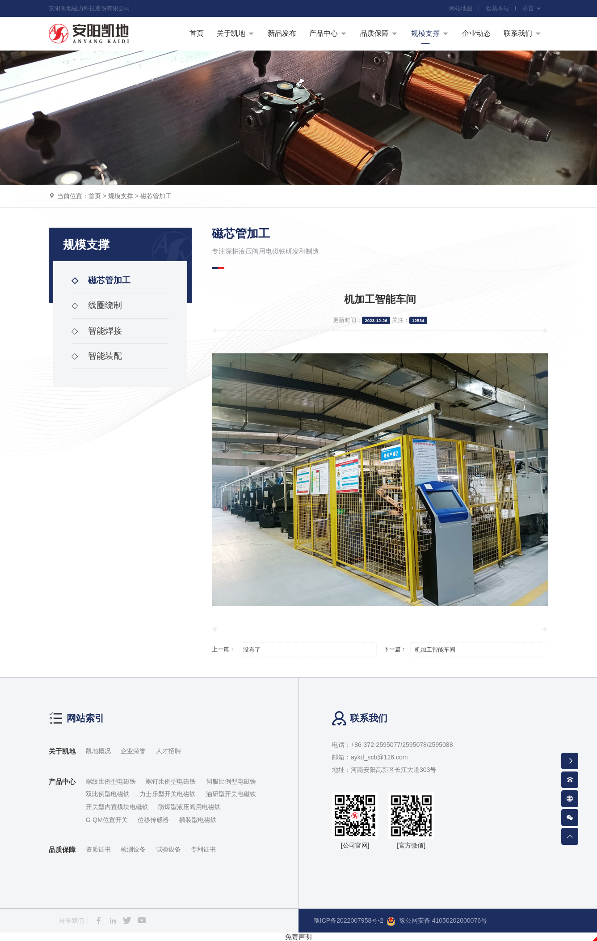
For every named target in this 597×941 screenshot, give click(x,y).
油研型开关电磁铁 (231, 793)
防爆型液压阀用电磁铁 (189, 806)
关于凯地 (62, 751)
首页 (94, 195)
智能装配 (96, 355)
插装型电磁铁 (198, 819)
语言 (532, 8)
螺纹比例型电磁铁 (111, 781)
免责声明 (298, 937)
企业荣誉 (133, 750)
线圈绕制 (96, 305)
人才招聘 (168, 750)
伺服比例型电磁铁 (231, 781)
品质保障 (62, 849)
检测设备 (133, 849)
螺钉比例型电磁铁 (171, 781)
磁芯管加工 (156, 195)
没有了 (252, 649)
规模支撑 (120, 195)
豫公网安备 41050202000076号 (437, 921)
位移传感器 (153, 819)
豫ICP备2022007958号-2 (348, 920)
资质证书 (98, 849)
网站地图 (460, 8)
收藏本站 (497, 8)
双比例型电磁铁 (108, 793)
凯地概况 (98, 750)
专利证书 (203, 849)
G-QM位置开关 (107, 819)
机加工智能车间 (435, 649)
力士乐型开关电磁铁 (167, 793)
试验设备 (168, 849)
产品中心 (62, 781)
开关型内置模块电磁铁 (117, 806)
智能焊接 (96, 330)
